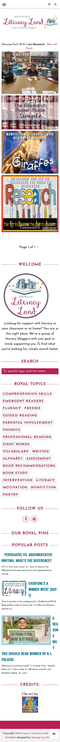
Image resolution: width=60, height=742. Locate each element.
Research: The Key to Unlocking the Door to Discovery (30, 182)
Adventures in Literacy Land (31, 733)
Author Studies (30, 54)
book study (15, 473)
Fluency (12, 408)
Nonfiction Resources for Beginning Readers (30, 136)
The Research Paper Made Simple (30, 100)
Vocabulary (16, 451)
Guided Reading (20, 415)
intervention (18, 480)
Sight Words (16, 444)
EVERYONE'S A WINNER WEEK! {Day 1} (42, 589)
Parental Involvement (28, 422)
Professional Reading (27, 437)
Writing (40, 451)
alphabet (13, 458)
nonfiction (43, 487)
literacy (45, 480)
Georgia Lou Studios (43, 737)
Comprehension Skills (27, 394)
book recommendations (29, 466)
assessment (38, 458)
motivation (15, 487)
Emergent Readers (23, 401)
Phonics (11, 430)
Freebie (32, 408)
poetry (10, 494)
